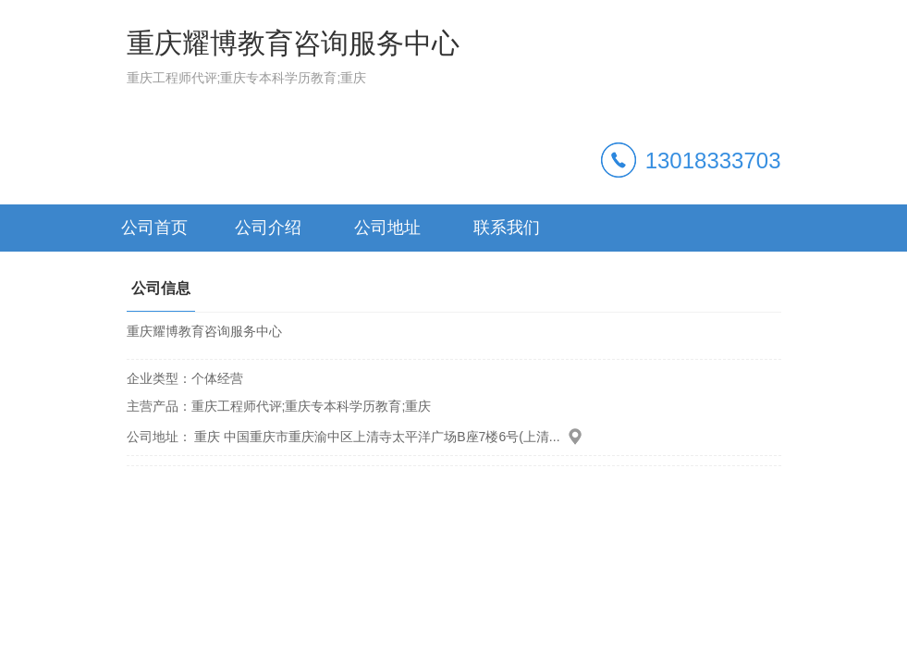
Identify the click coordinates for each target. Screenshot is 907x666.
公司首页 (154, 227)
